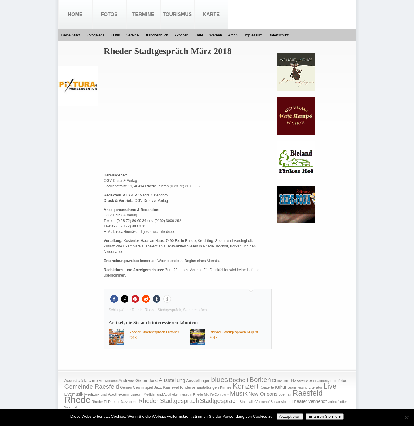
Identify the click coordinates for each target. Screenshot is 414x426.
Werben (215, 35)
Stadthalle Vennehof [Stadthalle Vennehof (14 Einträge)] (254, 402)
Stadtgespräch (195, 310)
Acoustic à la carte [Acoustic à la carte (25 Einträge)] (81, 380)
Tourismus (177, 14)
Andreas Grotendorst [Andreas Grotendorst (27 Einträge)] (138, 380)
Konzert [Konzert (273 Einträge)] (246, 386)
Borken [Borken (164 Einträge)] (260, 379)
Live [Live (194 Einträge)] (330, 386)
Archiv (233, 35)
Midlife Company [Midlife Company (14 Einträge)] (216, 394)
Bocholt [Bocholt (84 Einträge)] (238, 380)
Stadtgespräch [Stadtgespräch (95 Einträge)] (219, 400)
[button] (114, 299)
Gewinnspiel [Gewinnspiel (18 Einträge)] (143, 387)
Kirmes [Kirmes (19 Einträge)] (225, 387)
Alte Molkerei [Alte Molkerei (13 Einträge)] (108, 381)
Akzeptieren (289, 416)
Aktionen (181, 35)
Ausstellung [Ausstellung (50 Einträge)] (172, 380)
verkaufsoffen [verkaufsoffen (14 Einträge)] (338, 402)
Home (75, 14)
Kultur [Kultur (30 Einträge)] (280, 387)
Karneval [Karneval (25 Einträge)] (171, 387)
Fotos (109, 14)
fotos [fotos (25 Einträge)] (342, 380)
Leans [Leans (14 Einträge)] (291, 387)
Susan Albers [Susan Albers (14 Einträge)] (280, 402)
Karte (211, 14)
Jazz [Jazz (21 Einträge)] (158, 387)
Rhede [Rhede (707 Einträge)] (77, 400)
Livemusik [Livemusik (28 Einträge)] (74, 394)
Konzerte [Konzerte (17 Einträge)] (266, 387)
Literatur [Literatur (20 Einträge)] (316, 387)
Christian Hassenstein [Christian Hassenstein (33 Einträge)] (294, 380)
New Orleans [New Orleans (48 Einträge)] (263, 394)
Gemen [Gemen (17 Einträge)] (126, 387)
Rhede (137, 310)
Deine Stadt (70, 35)
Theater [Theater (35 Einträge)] (299, 401)
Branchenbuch (156, 35)
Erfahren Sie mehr (324, 416)
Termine (143, 14)
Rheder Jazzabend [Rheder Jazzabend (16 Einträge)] (123, 402)
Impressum (253, 35)
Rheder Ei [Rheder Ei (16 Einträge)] (99, 402)
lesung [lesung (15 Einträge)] (302, 387)
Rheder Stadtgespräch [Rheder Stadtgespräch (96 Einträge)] (169, 400)
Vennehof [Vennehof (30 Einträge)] (317, 401)
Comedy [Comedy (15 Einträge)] (323, 381)
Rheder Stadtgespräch (163, 310)
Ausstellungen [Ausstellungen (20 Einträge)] (198, 381)
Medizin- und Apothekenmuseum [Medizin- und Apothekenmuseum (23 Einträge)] (113, 394)
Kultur (115, 35)
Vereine (132, 35)
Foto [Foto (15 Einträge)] (333, 381)
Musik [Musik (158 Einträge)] (239, 393)
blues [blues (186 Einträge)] (219, 379)
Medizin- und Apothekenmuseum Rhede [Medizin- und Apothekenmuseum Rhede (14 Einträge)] (173, 394)
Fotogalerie (95, 35)
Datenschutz (279, 35)
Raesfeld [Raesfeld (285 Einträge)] (308, 393)
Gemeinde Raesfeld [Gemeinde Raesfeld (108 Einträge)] (91, 386)
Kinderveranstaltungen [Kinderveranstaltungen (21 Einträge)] (199, 387)
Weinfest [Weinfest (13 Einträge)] (70, 407)
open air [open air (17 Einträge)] (285, 394)
